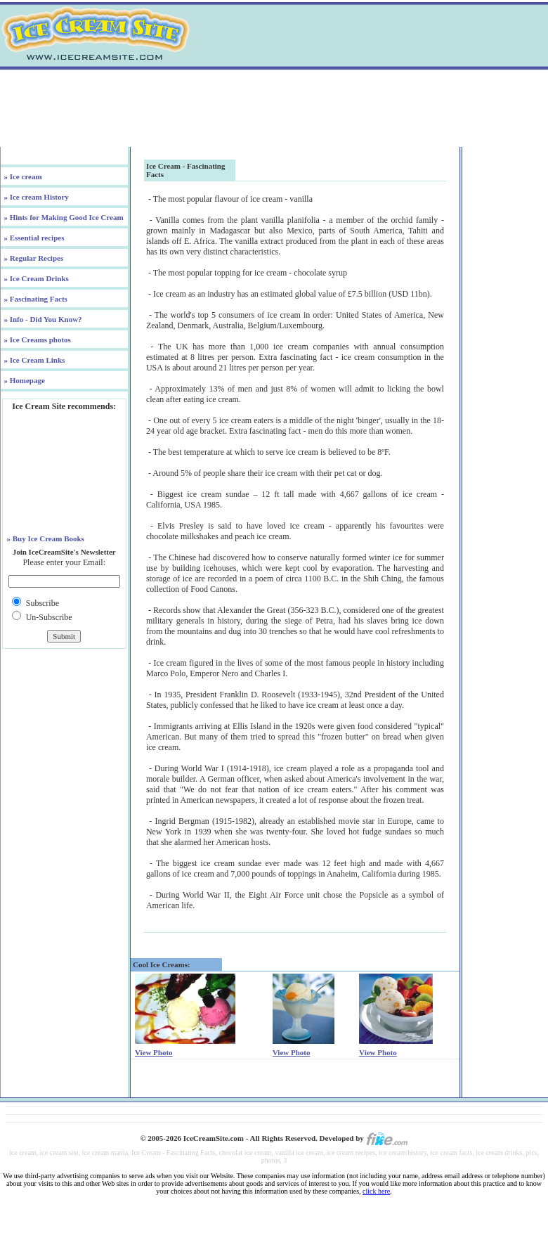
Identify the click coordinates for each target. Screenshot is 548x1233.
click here (376, 1191)
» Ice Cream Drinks (35, 278)
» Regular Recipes (32, 258)
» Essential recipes (33, 237)
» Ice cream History (35, 197)
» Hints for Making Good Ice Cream (63, 217)
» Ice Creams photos (36, 339)
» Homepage (23, 380)
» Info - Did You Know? (42, 319)
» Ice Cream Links (33, 360)
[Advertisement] (274, 108)
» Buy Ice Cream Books (44, 538)
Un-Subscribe (49, 617)
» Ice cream (22, 176)
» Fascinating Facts (34, 299)
